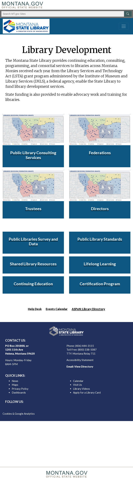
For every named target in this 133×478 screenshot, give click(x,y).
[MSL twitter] (63, 407)
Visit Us (77, 384)
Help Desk (35, 309)
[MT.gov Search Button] (128, 14)
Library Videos (81, 388)
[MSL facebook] (58, 407)
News (15, 380)
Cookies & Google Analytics (19, 413)
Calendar (78, 380)
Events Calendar (57, 309)
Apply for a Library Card (87, 392)
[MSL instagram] (69, 407)
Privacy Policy (20, 388)
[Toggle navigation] (123, 26)
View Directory (83, 366)
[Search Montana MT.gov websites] (66, 14)
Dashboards (19, 392)
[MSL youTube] (75, 407)
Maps (15, 384)
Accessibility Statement (80, 359)
